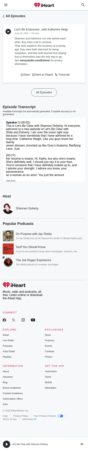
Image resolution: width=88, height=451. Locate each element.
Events (48, 345)
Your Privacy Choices (48, 416)
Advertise (8, 376)
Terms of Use (10, 419)
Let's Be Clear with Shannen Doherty (30, 444)
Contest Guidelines (13, 393)
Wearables (50, 387)
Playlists (7, 356)
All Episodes (15, 16)
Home (48, 376)
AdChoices (29, 419)
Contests (49, 351)
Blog (5, 382)
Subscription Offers (13, 398)
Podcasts (7, 345)
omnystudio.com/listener (35, 60)
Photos (48, 356)
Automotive (51, 371)
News (48, 335)
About (6, 371)
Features (49, 340)
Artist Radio (9, 351)
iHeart (6, 335)
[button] (25, 74)
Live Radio (8, 340)
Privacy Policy (20, 416)
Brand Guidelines (12, 387)
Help (5, 416)
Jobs (5, 404)
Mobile (48, 382)
